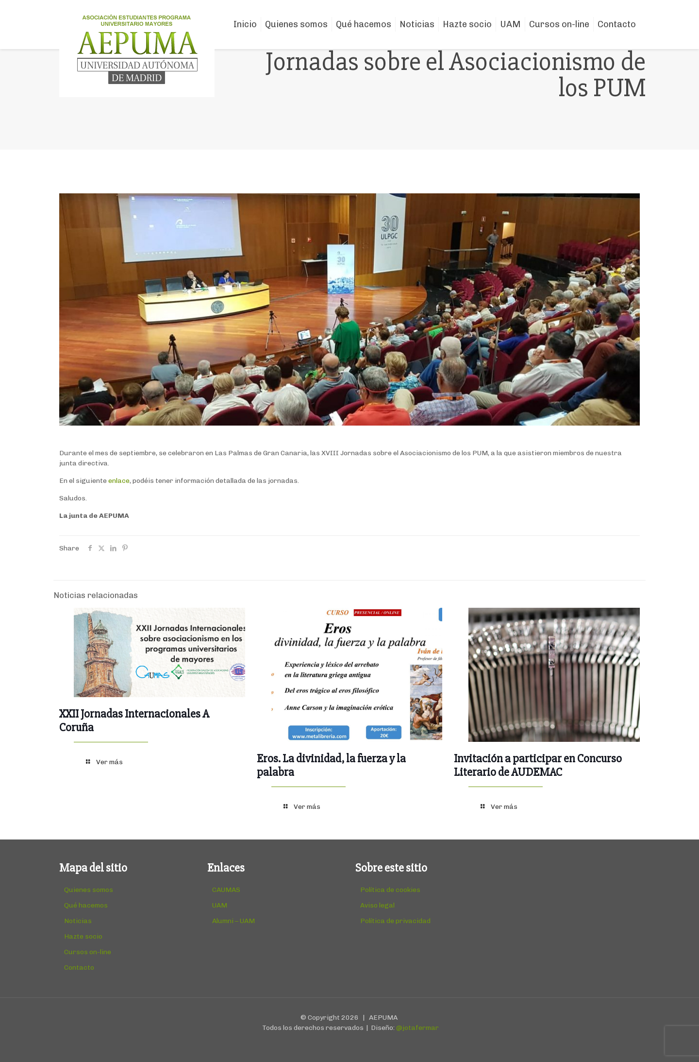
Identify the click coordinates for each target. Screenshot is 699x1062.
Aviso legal (377, 905)
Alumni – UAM (233, 921)
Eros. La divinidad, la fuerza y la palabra (331, 765)
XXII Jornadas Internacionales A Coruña (134, 721)
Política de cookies (390, 890)
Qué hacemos (86, 905)
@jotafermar (417, 1028)
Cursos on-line (87, 952)
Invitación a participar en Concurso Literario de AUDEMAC (538, 765)
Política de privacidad (395, 921)
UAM (219, 905)
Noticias (78, 921)
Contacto (79, 967)
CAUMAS (226, 890)
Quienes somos (88, 890)
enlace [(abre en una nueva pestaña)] (119, 481)
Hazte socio (83, 936)
